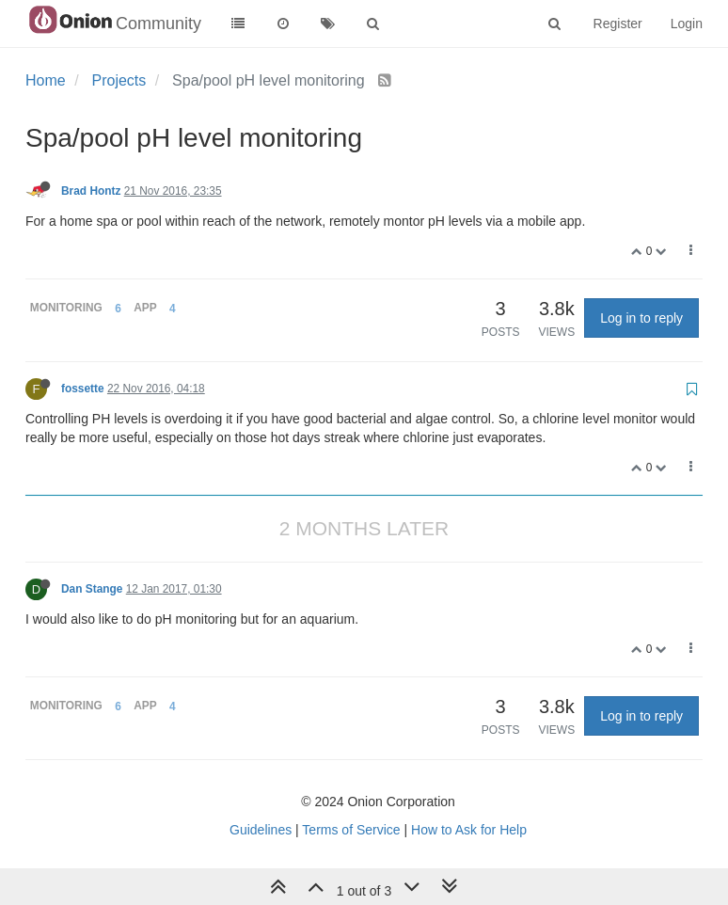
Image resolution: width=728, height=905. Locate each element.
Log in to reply (641, 317)
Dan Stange (91, 588)
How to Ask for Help (469, 829)
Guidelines (260, 829)
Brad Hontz (90, 191)
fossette (82, 388)
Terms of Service (351, 829)
